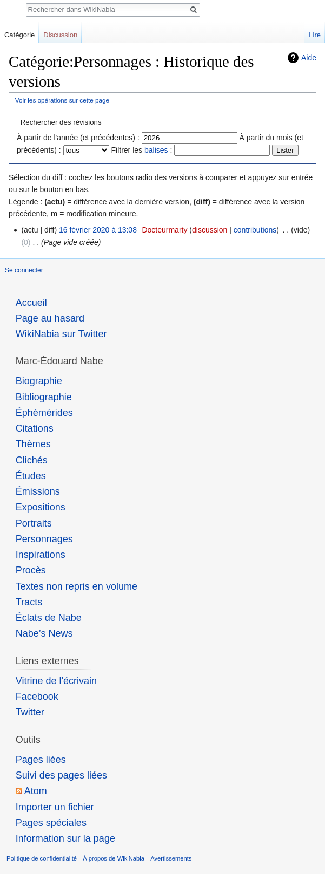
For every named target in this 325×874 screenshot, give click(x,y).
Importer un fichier (55, 807)
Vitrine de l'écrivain (56, 680)
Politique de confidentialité (41, 858)
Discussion (60, 35)
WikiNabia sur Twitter (61, 334)
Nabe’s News (44, 633)
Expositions (40, 507)
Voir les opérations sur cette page (62, 100)
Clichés (32, 460)
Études (31, 475)
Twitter (30, 712)
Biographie (39, 380)
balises (156, 150)
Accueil (31, 302)
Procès (31, 570)
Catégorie (19, 35)
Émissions (38, 491)
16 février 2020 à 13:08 (98, 230)
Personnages (44, 539)
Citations (35, 428)
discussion (209, 230)
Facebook (37, 696)
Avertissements (170, 858)
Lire (315, 35)
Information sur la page (65, 838)
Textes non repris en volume (76, 586)
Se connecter (24, 270)
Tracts (29, 602)
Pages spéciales (51, 822)
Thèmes (33, 444)
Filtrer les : (142, 150)
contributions (255, 230)
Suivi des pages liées (61, 775)
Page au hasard (50, 318)
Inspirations (40, 554)
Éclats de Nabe (49, 617)
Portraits (34, 523)
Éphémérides (44, 412)
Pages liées (41, 759)
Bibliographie (44, 397)
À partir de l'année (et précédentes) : (78, 137)
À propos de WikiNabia (113, 858)
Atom (35, 791)
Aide (308, 57)
